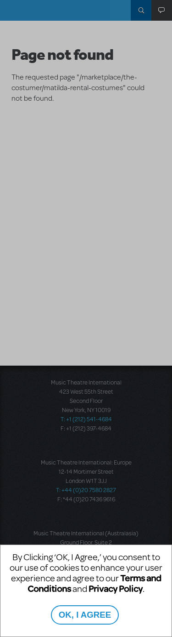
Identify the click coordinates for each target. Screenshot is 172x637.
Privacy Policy (116, 588)
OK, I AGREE (85, 615)
